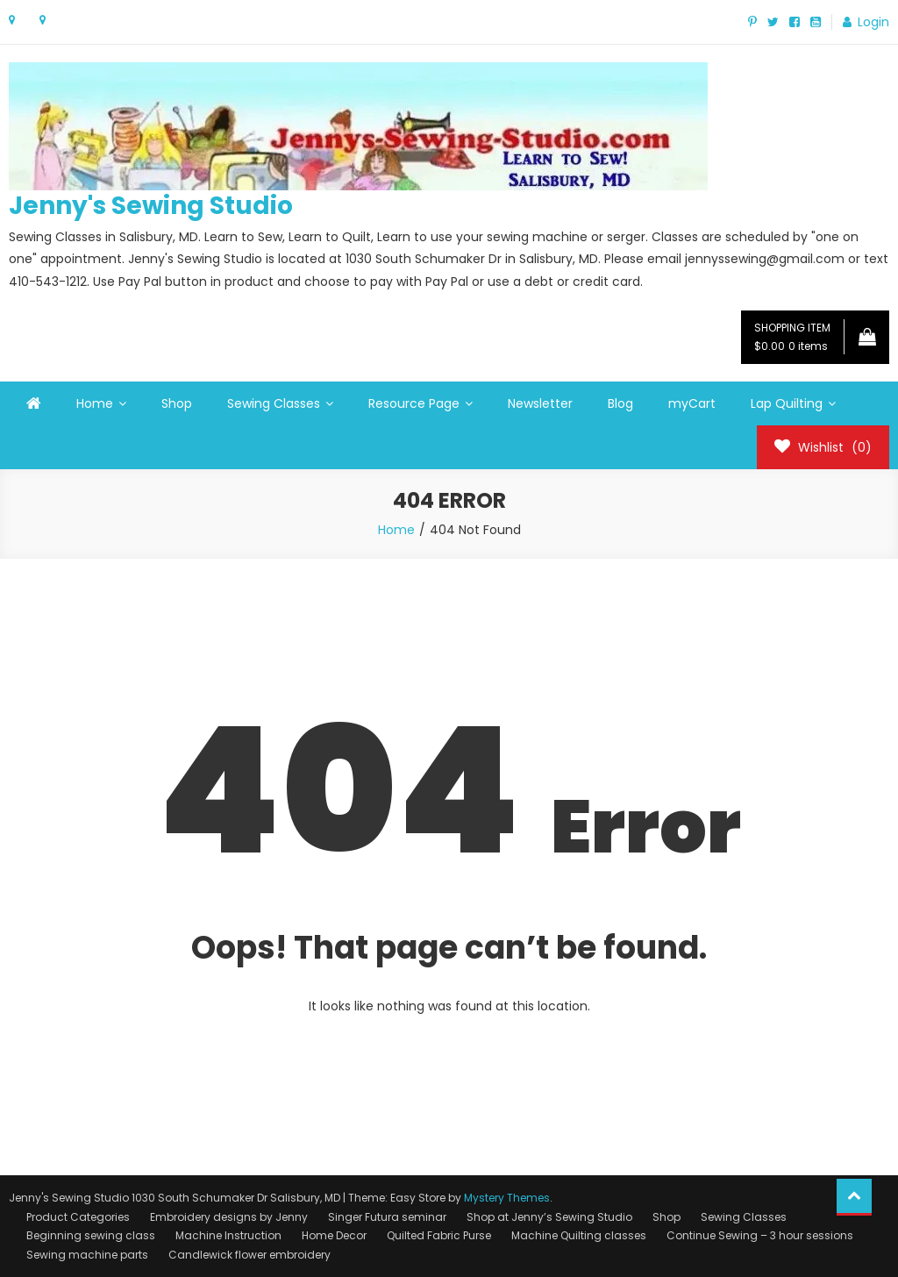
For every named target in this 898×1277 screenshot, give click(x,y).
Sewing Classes (273, 403)
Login (873, 22)
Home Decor (334, 1235)
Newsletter (540, 403)
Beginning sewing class (90, 1235)
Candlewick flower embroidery (249, 1254)
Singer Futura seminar (387, 1216)
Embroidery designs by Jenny (229, 1216)
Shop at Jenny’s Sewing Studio (549, 1216)
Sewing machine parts (87, 1254)
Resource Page (414, 403)
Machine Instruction (228, 1235)
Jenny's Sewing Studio (151, 206)
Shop (176, 403)
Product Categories (78, 1216)
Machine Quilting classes (578, 1235)
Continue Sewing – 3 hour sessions (759, 1235)
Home (94, 403)
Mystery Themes (507, 1197)
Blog (620, 403)
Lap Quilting (787, 403)
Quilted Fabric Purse (439, 1235)
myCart (692, 403)
